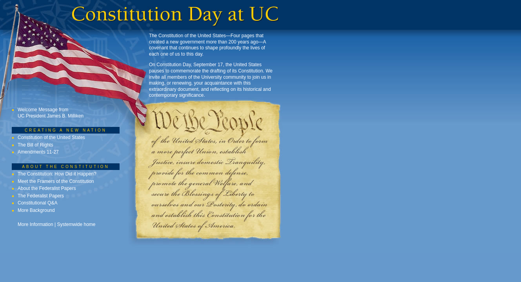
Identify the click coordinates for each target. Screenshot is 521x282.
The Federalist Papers (41, 196)
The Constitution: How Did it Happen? (57, 174)
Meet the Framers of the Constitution (56, 181)
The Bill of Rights (35, 145)
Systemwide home (76, 224)
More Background (36, 210)
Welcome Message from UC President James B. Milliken (51, 113)
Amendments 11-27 (38, 152)
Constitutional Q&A (37, 203)
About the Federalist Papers (47, 188)
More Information (35, 224)
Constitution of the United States (51, 137)
